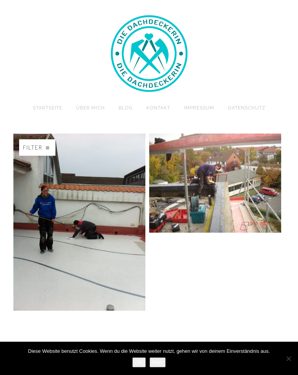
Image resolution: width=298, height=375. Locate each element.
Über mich (90, 108)
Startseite (47, 108)
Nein (158, 362)
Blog (126, 108)
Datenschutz (246, 108)
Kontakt (158, 108)
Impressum (199, 108)
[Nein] (288, 358)
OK (139, 362)
